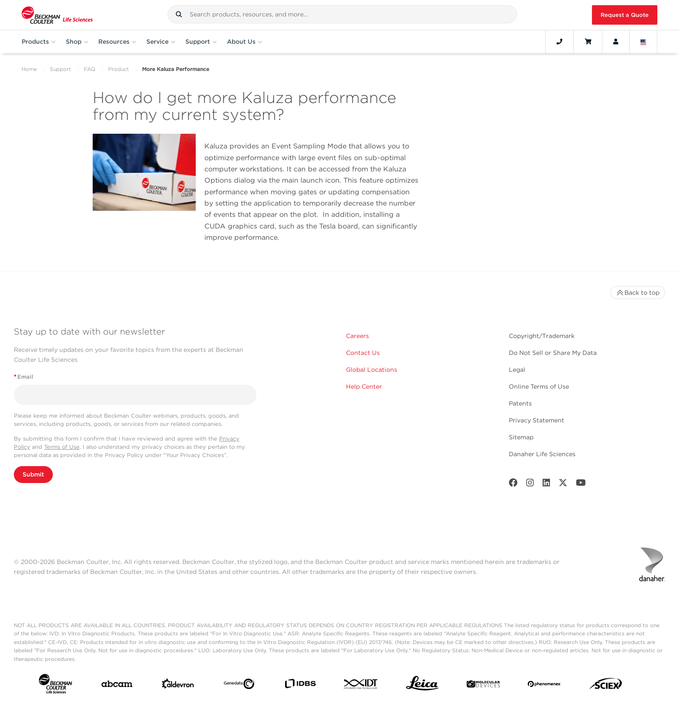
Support (60, 69)
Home (29, 69)
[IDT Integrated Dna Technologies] (361, 685)
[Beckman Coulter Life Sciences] (57, 15)
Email (23, 377)
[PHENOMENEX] (544, 685)
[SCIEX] (605, 685)
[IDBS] (300, 685)
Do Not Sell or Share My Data (553, 352)
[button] (179, 14)
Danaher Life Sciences (542, 454)
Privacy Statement (536, 420)
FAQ (89, 69)
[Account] (615, 41)
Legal (517, 369)
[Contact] (559, 41)
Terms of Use (62, 447)
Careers (357, 335)
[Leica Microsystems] (422, 685)
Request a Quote (625, 15)
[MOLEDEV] (483, 685)
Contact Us (363, 352)
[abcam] (117, 686)
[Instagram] (530, 484)
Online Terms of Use (539, 386)
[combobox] (342, 14)
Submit (33, 474)
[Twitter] (563, 484)
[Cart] (588, 41)
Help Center (364, 386)
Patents (520, 403)
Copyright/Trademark (542, 335)
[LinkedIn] (546, 484)
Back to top (638, 292)
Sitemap (521, 437)
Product (118, 69)
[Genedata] (239, 685)
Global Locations (371, 369)
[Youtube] (581, 484)
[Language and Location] (643, 41)
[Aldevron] (178, 685)
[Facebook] (513, 484)
